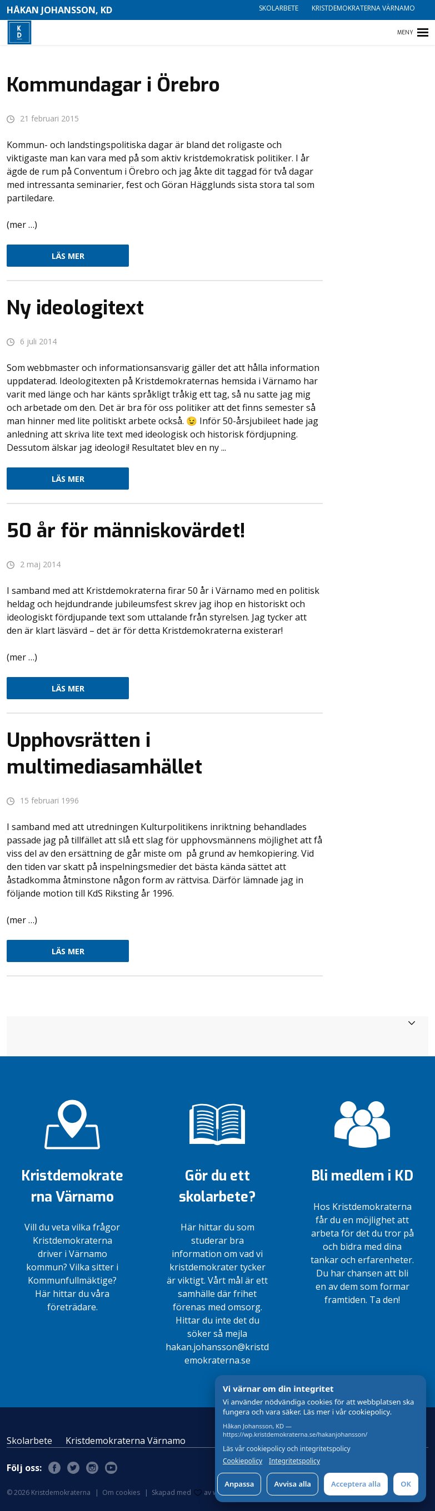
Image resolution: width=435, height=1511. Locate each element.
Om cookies (121, 1492)
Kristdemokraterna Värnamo (363, 8)
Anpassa (239, 1484)
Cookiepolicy (242, 1461)
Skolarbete (278, 8)
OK (406, 1484)
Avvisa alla (292, 1484)
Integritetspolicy (294, 1461)
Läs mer (68, 256)
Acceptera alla (356, 1484)
